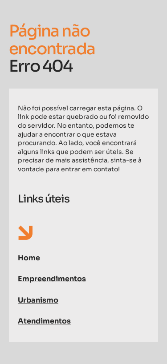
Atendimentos (44, 321)
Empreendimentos (52, 278)
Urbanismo (38, 300)
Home (29, 258)
